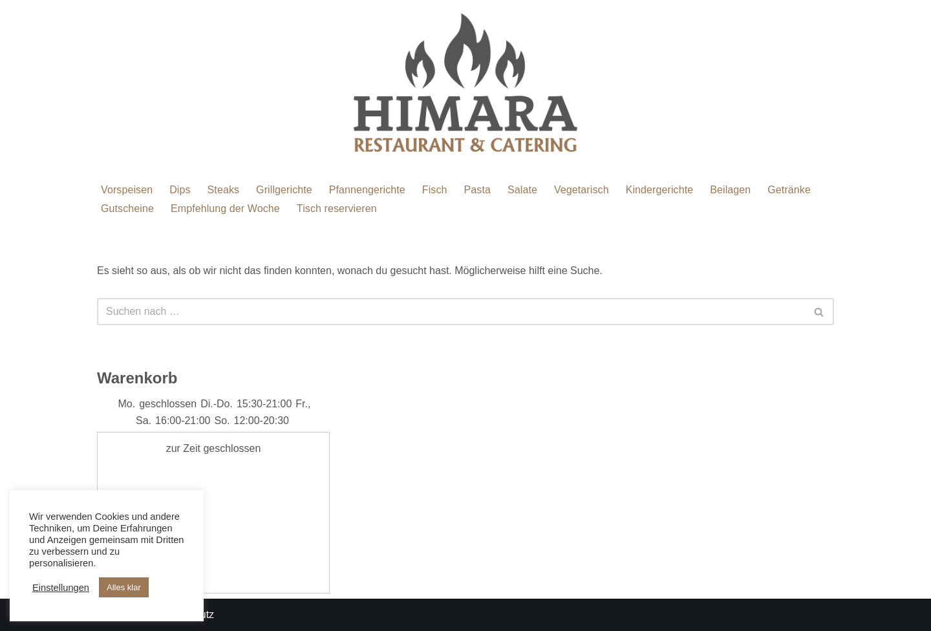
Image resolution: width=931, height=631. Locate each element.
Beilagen (730, 189)
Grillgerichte (284, 189)
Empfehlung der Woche (225, 208)
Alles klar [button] (124, 587)
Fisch (434, 189)
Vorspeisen (127, 189)
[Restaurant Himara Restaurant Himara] (465, 87)
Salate (522, 189)
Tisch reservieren (337, 208)
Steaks (224, 189)
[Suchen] (451, 311)
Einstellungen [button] (60, 588)
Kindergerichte (660, 189)
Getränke (789, 189)
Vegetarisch (581, 189)
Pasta (477, 189)
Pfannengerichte (367, 189)
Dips (179, 189)
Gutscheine (127, 208)
